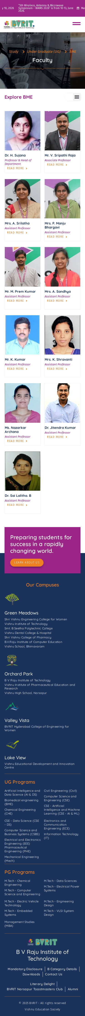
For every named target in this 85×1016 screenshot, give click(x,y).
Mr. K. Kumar (15, 359)
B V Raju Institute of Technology (42, 955)
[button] (76, 97)
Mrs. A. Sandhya (58, 291)
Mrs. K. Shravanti (58, 359)
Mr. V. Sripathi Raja (60, 155)
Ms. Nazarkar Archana (15, 429)
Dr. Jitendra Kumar (60, 427)
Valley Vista (17, 720)
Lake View (15, 757)
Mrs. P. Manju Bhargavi (55, 225)
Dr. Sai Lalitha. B (18, 495)
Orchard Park (19, 674)
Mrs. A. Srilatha (17, 223)
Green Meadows (21, 613)
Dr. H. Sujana (15, 155)
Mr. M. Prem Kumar (20, 291)
